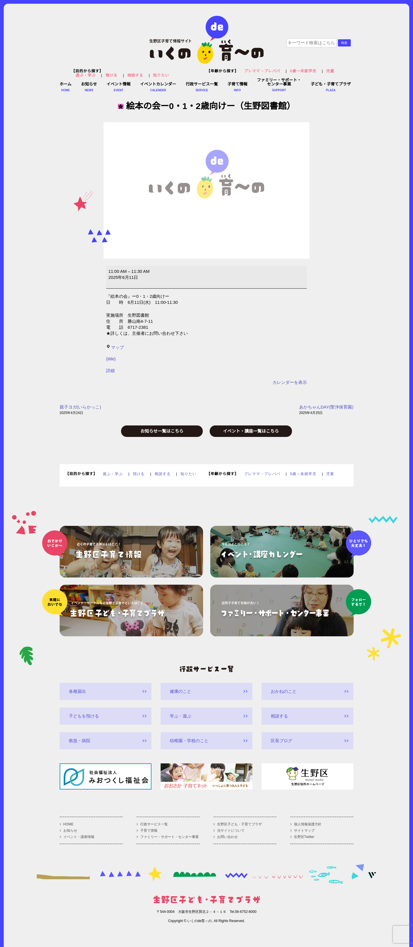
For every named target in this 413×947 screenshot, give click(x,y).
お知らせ (70, 830)
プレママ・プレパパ (262, 71)
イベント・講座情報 (78, 837)
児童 (330, 71)
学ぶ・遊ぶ (180, 715)
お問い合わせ (227, 837)
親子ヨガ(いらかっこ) (80, 410)
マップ (115, 347)
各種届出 (77, 691)
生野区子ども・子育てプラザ (239, 824)
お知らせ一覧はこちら (162, 431)
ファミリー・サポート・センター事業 (169, 837)
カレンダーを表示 (289, 382)
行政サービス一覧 (154, 824)
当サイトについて (231, 830)
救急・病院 (79, 740)
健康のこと (180, 691)
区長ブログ (281, 740)
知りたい (161, 75)
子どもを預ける (84, 715)
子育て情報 (148, 830)
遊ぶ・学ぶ (86, 75)
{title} (111, 358)
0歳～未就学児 (303, 71)
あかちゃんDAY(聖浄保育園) (326, 410)
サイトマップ (304, 830)
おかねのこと (284, 691)
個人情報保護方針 (308, 824)
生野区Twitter (304, 837)
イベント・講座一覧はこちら (251, 431)
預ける (112, 75)
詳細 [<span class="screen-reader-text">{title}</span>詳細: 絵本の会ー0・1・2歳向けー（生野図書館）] (110, 370)
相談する (135, 75)
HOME (68, 824)
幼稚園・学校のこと (189, 740)
